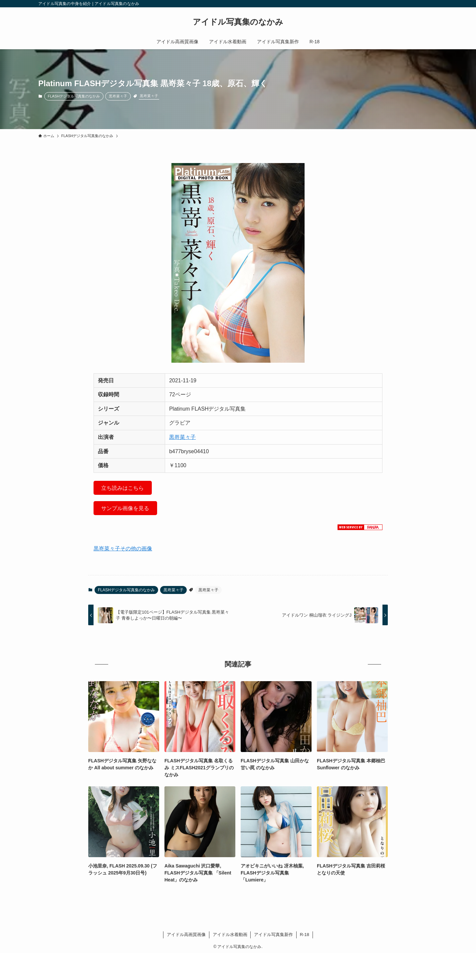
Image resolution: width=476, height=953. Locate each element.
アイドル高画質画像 (186, 934)
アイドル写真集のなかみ (238, 22)
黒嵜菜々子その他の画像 (123, 548)
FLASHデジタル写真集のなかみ (74, 96)
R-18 (304, 934)
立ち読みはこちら (122, 488)
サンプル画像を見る (125, 508)
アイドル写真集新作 (273, 934)
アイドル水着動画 (230, 934)
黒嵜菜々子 (118, 96)
